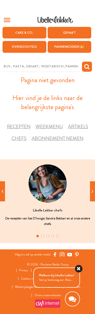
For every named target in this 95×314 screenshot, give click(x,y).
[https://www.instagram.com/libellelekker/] (62, 254)
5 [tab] (57, 236)
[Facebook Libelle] (54, 254)
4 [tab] (52, 236)
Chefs (19, 138)
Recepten (19, 126)
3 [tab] (47, 236)
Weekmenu (49, 126)
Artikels (78, 126)
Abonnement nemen (57, 138)
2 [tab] (42, 236)
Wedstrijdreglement (27, 287)
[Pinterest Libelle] (76, 254)
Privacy (23, 270)
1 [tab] (37, 236)
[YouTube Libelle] (69, 254)
